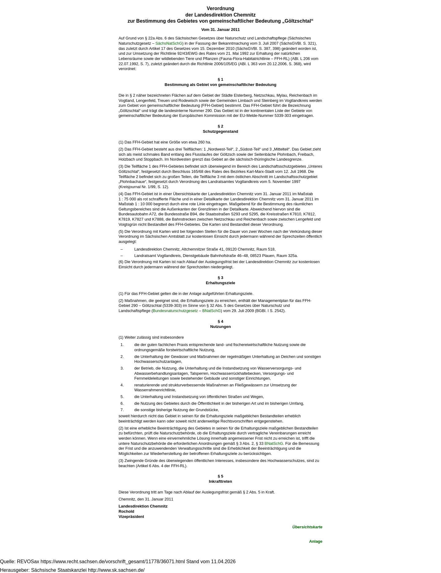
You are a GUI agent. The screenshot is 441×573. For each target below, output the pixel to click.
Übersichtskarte (307, 527)
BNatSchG (211, 310)
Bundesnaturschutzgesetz (175, 310)
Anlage (315, 541)
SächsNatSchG (168, 43)
